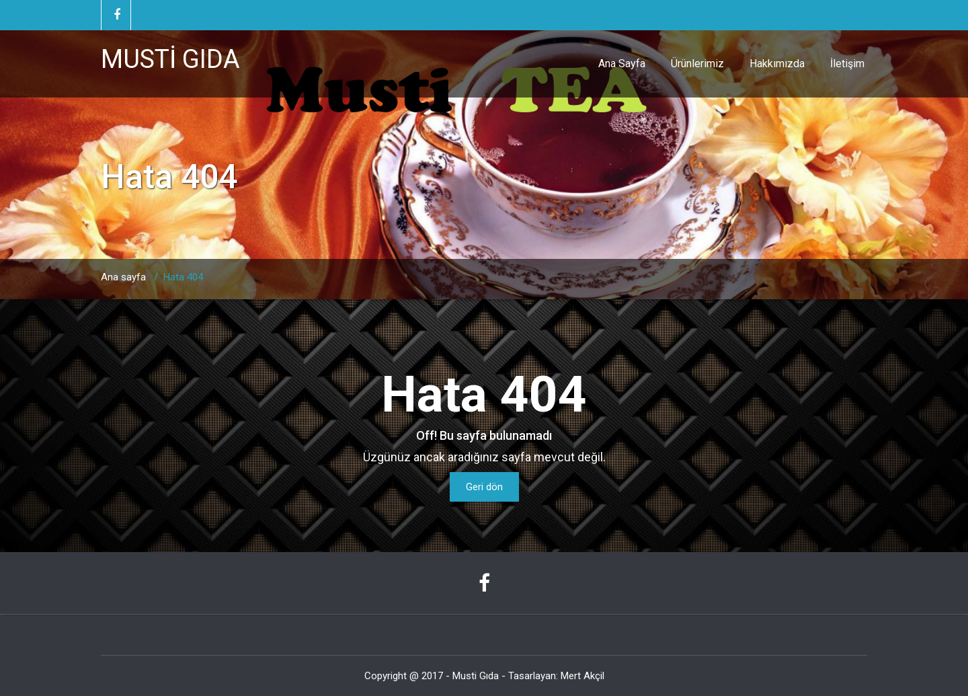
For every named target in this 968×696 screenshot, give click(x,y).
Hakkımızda (777, 63)
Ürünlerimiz (697, 63)
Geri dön (484, 487)
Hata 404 (183, 277)
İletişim (847, 63)
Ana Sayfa (621, 63)
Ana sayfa (123, 277)
